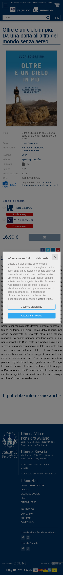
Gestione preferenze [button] (31, 306)
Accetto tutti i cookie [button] (31, 315)
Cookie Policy (45, 299)
